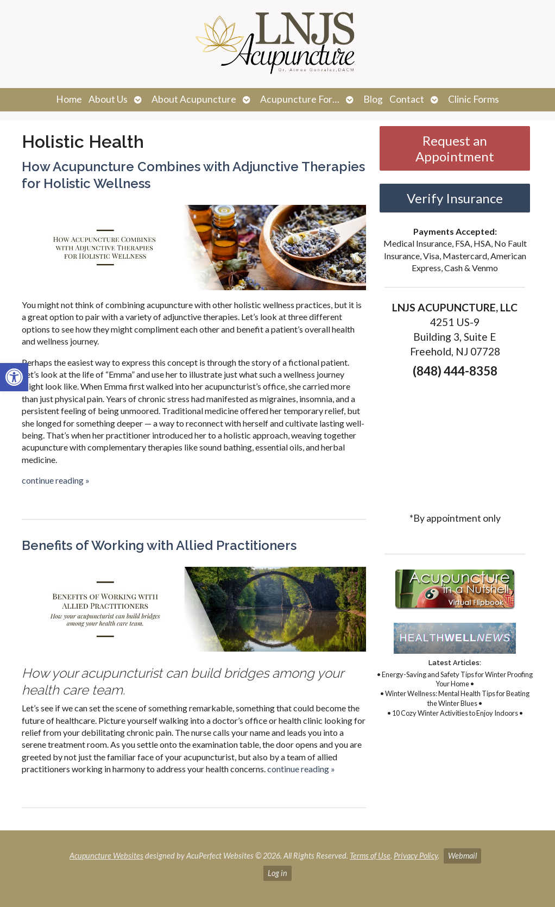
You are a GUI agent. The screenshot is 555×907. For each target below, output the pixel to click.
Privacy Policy (416, 855)
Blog (373, 99)
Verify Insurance (455, 198)
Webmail (462, 855)
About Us (108, 99)
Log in (277, 873)
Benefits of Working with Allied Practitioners (159, 545)
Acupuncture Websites (106, 855)
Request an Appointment (454, 148)
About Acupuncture (194, 99)
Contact (406, 99)
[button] (14, 377)
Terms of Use (370, 855)
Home (69, 99)
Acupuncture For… (299, 99)
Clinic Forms (473, 99)
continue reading (56, 480)
